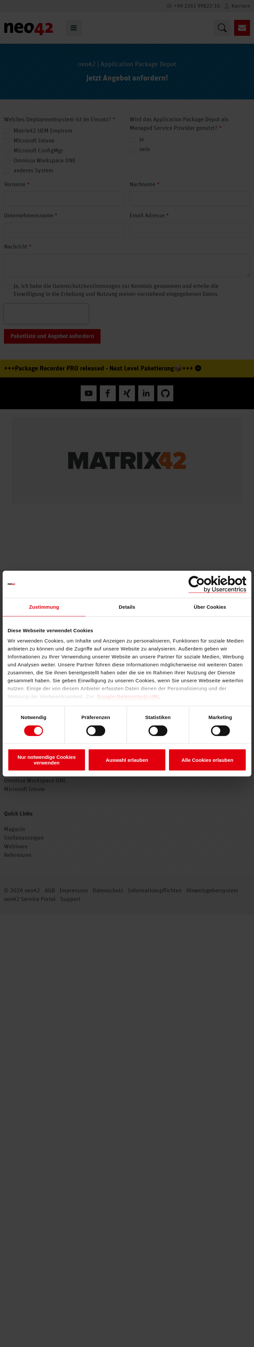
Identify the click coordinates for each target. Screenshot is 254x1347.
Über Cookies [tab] (210, 607)
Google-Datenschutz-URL (129, 697)
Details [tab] (127, 607)
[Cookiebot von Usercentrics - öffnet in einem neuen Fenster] (217, 584)
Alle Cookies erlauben (207, 760)
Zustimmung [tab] (44, 607)
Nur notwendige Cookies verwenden (47, 759)
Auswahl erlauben (127, 760)
